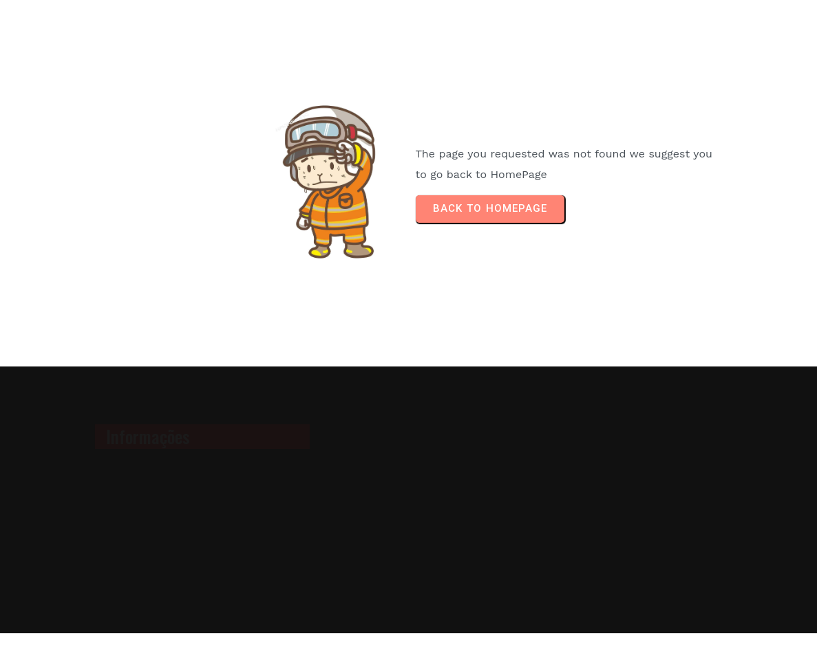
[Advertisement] (637, 500)
